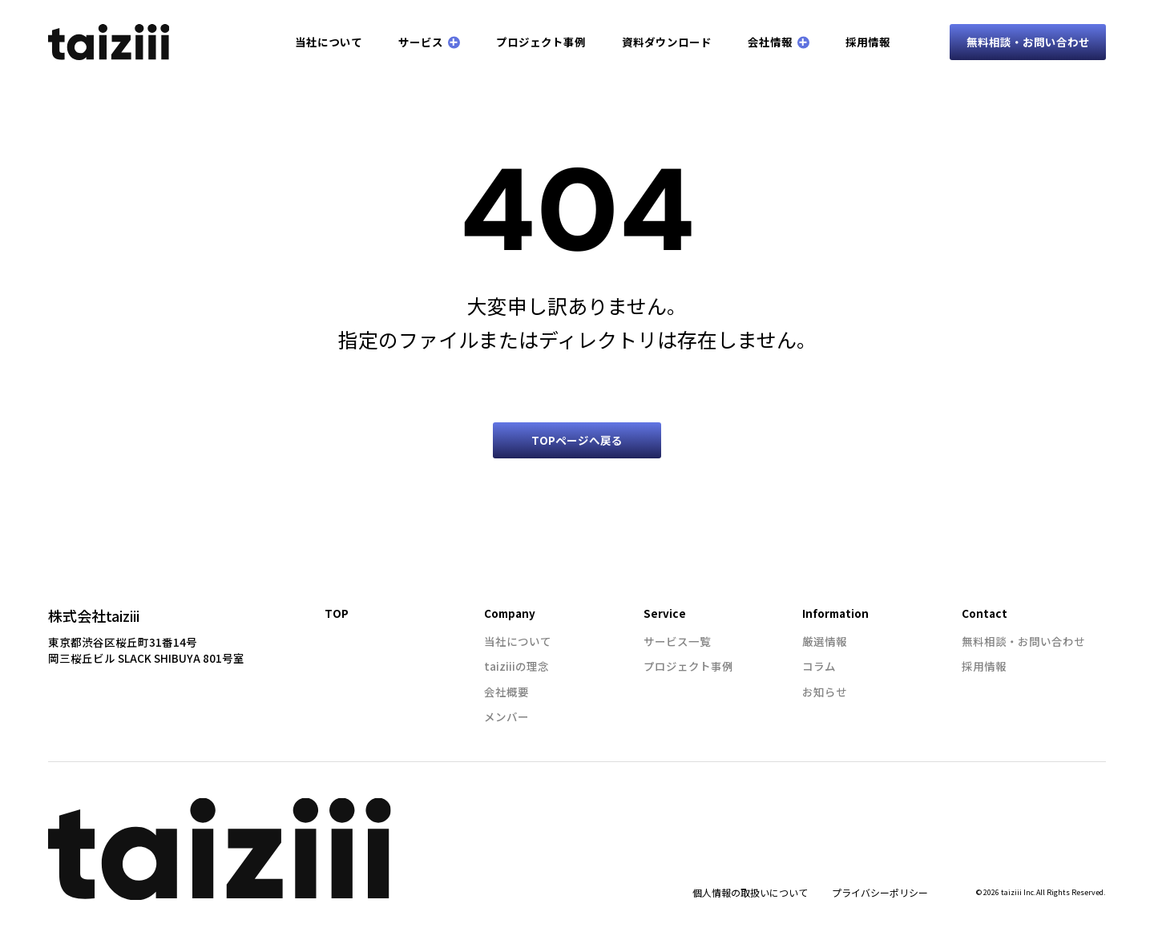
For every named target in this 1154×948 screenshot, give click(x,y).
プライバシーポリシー (880, 892)
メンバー (506, 716)
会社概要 (506, 692)
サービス (429, 42)
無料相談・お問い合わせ (1028, 42)
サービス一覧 (677, 641)
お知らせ (824, 692)
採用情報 (867, 42)
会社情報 (778, 42)
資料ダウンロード (667, 42)
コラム (819, 666)
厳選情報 (824, 641)
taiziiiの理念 (516, 666)
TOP (337, 613)
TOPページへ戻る (577, 440)
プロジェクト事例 (541, 42)
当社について (328, 42)
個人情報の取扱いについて (750, 892)
